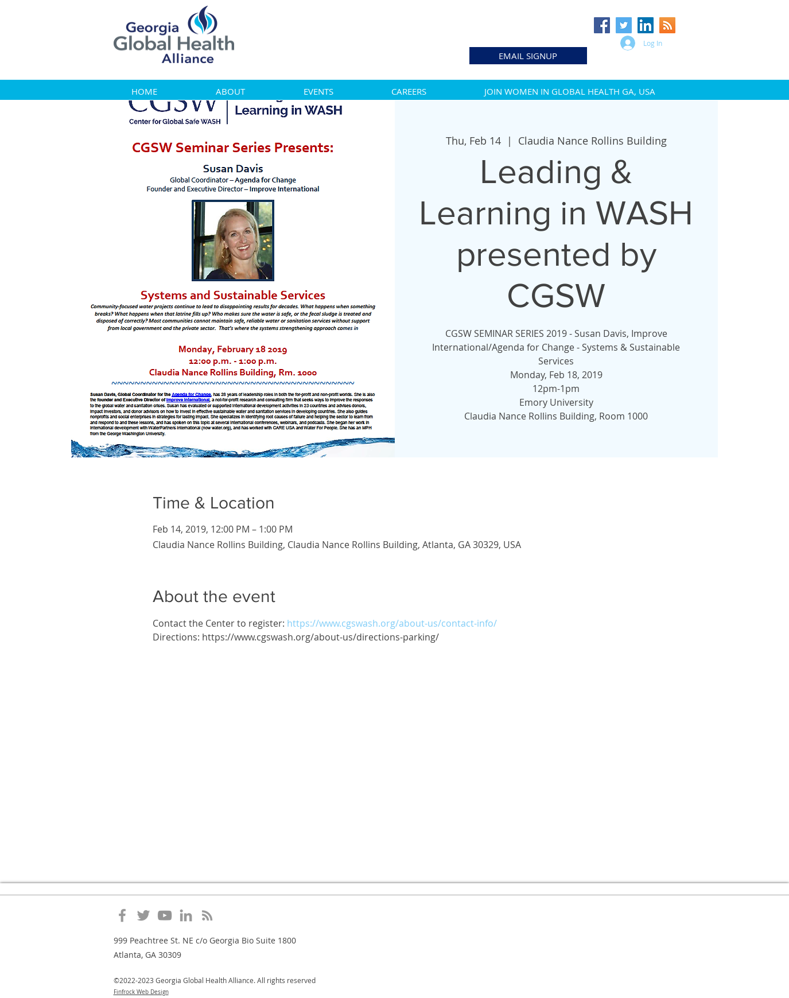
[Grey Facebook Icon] (122, 915)
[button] (230, 91)
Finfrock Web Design (141, 992)
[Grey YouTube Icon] (164, 915)
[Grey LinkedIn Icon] (186, 915)
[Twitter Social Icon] (624, 25)
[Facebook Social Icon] (602, 25)
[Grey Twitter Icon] (143, 915)
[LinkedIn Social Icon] (646, 25)
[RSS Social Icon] (667, 25)
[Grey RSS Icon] (207, 915)
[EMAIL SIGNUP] (528, 55)
